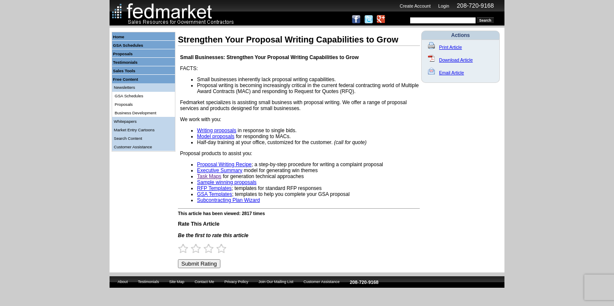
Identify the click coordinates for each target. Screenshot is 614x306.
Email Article (446, 72)
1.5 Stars (193, 248)
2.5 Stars (205, 248)
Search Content (128, 138)
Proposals (122, 53)
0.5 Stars (180, 248)
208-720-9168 (475, 5)
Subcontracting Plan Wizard (228, 200)
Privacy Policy (236, 282)
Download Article (450, 59)
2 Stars (199, 248)
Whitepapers (125, 121)
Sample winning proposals (226, 182)
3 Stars (212, 248)
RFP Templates (214, 188)
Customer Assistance (133, 146)
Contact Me (204, 282)
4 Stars (225, 248)
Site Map (176, 282)
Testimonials (125, 62)
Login (443, 5)
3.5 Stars (218, 248)
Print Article (445, 47)
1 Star (187, 248)
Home (118, 36)
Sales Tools (124, 70)
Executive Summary (219, 170)
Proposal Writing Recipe (224, 164)
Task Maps (209, 176)
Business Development (135, 112)
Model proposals (215, 136)
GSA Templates (214, 194)
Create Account (415, 5)
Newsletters (124, 87)
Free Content (125, 79)
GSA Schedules (128, 45)
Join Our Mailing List (276, 282)
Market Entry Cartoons (134, 130)
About (123, 282)
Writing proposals (216, 130)
